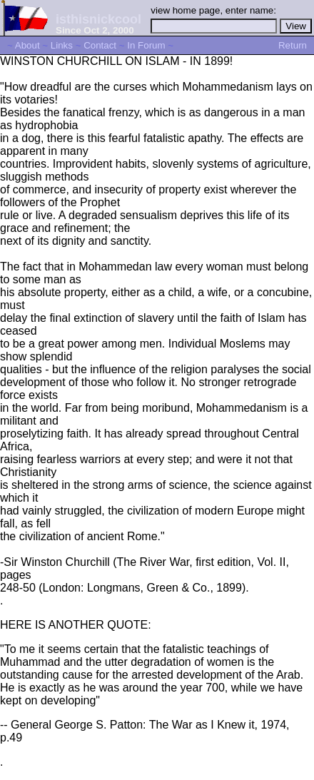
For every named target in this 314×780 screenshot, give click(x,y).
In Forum (146, 45)
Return (292, 45)
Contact (99, 45)
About (27, 45)
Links (62, 45)
